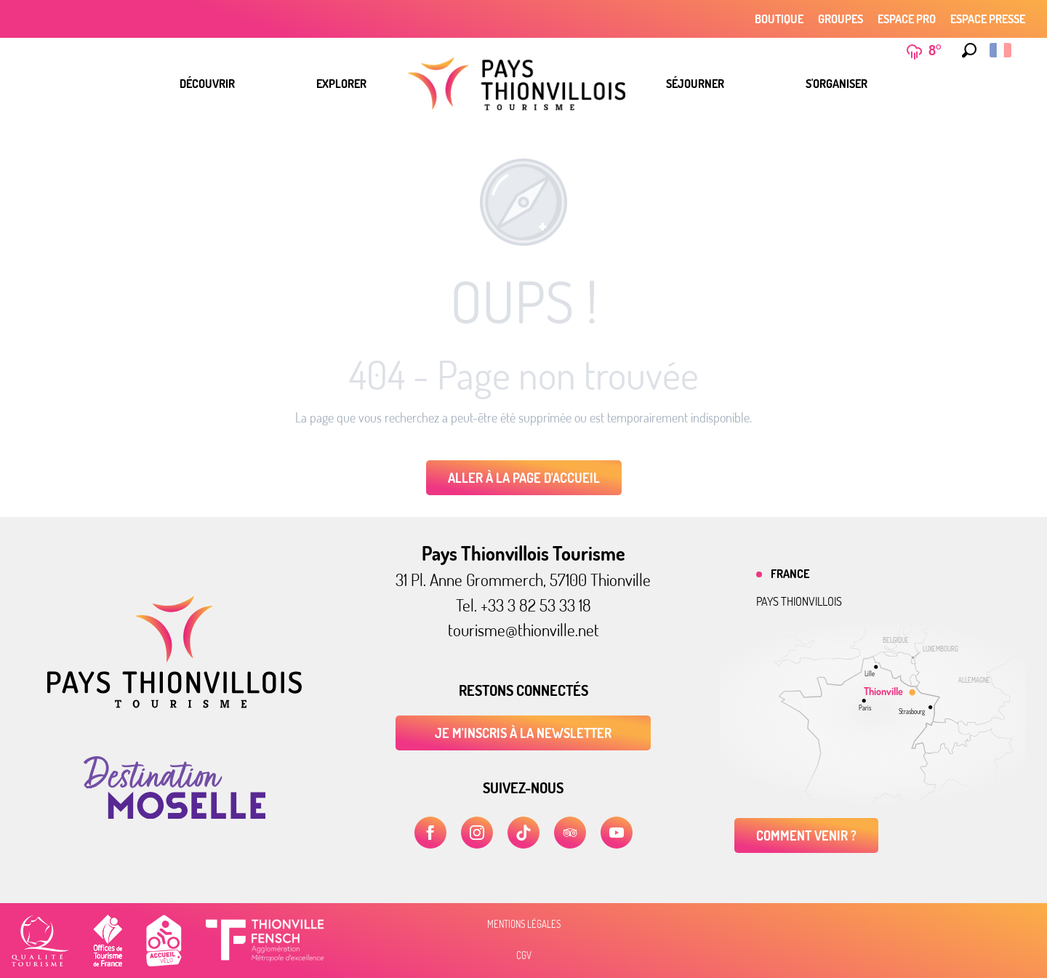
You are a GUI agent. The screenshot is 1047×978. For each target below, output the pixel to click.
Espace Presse (987, 19)
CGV (523, 955)
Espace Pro (907, 19)
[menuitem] (207, 83)
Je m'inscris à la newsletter (523, 733)
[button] (965, 50)
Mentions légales (524, 924)
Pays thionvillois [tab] (799, 601)
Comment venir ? (806, 835)
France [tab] (790, 573)
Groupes (840, 19)
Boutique (779, 19)
